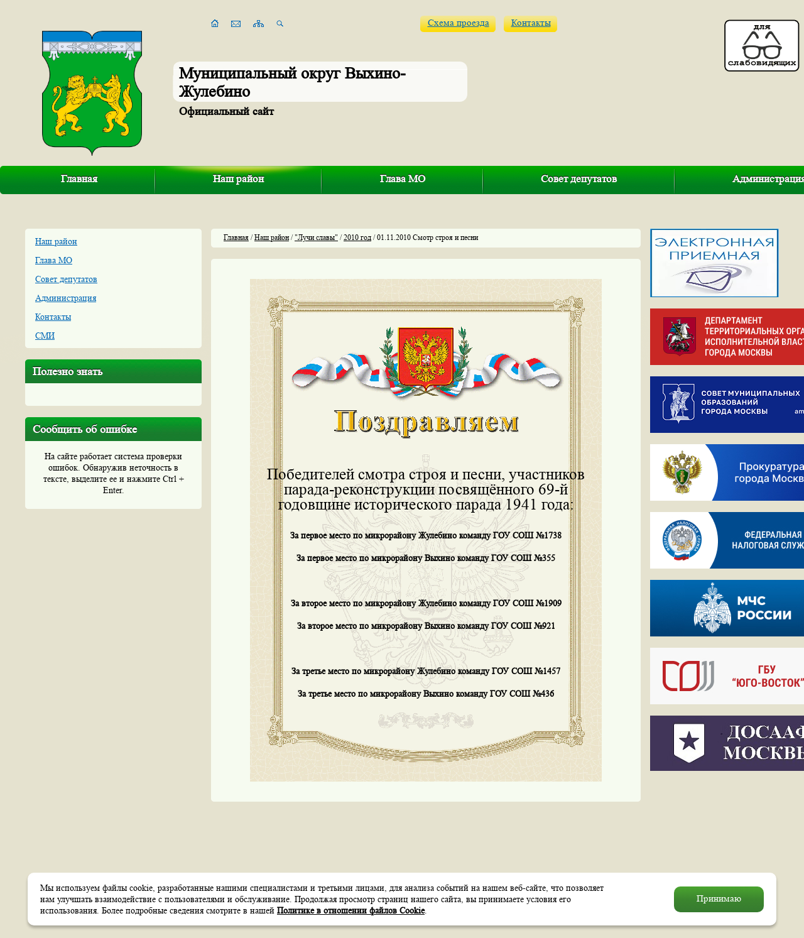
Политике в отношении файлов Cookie (351, 910)
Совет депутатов (579, 179)
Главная (79, 179)
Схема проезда (458, 23)
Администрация (65, 298)
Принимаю (719, 898)
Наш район (238, 179)
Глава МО (402, 179)
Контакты (531, 23)
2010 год (357, 237)
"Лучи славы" (316, 237)
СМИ (45, 335)
